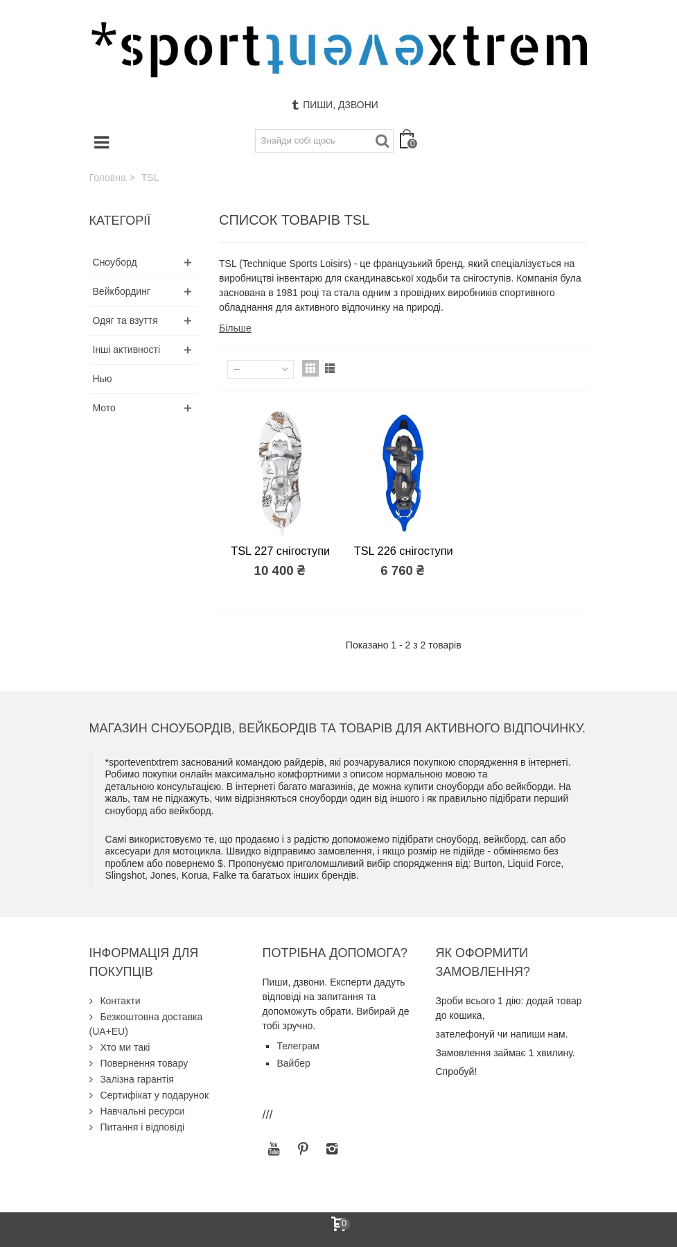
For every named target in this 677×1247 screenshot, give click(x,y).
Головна (107, 177)
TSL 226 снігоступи (403, 550)
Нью (102, 378)
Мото (104, 407)
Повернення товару (143, 1063)
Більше (235, 328)
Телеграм (297, 1045)
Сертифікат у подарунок (153, 1095)
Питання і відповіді (141, 1127)
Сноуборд (115, 262)
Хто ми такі (124, 1047)
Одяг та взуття (125, 320)
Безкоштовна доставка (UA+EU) (146, 1024)
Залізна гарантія (136, 1079)
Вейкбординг (121, 291)
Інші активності (127, 349)
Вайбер (293, 1063)
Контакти (119, 1000)
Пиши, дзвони (334, 104)
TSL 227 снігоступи (280, 550)
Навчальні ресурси (141, 1111)
